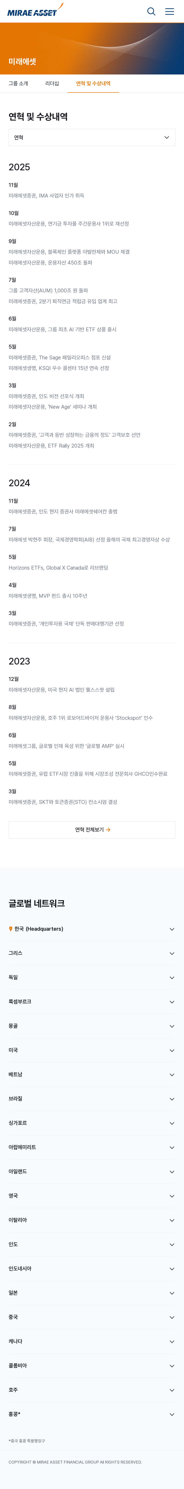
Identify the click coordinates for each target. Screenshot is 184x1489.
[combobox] (92, 137)
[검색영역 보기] (151, 11)
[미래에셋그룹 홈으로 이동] (35, 11)
